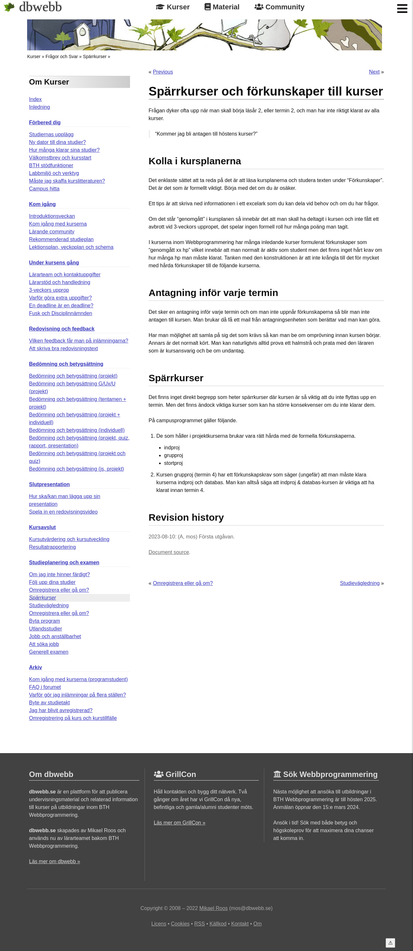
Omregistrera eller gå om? (59, 590)
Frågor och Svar (61, 56)
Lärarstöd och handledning (59, 282)
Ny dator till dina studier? (57, 142)
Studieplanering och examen (64, 562)
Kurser (173, 7)
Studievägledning (49, 605)
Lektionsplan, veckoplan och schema (71, 247)
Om (257, 923)
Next (374, 72)
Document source (169, 552)
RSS (199, 923)
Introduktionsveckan (52, 216)
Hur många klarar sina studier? (64, 150)
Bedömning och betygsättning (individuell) (77, 430)
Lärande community (52, 231)
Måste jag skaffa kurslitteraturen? (67, 181)
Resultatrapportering (52, 547)
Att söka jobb (44, 644)
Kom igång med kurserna (58, 224)
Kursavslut (42, 527)
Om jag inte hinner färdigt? (59, 574)
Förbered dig (45, 122)
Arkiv (35, 667)
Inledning (39, 107)
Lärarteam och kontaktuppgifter (64, 274)
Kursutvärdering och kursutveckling (69, 539)
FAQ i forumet (45, 687)
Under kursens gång (54, 262)
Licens (158, 923)
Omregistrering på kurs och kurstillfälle (73, 718)
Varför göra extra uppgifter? (60, 298)
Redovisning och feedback (62, 329)
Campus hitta (44, 188)
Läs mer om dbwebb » (54, 861)
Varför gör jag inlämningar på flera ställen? (77, 695)
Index (35, 99)
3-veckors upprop (49, 290)
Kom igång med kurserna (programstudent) (78, 679)
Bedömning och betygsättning (66, 364)
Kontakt (239, 923)
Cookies (180, 923)
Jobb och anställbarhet (55, 636)
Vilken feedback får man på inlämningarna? (78, 340)
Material (222, 7)
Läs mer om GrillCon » (180, 822)
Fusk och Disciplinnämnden (60, 313)
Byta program (44, 621)
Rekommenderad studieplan (61, 239)
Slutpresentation (49, 484)
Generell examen (48, 652)
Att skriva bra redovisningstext (63, 348)
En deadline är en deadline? (61, 305)
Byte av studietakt (49, 702)
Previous (163, 72)
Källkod (217, 923)
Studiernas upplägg (51, 134)
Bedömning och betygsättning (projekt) (73, 376)
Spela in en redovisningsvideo (63, 512)
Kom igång (42, 204)
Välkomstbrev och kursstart (60, 157)
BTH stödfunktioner (51, 165)
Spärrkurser (94, 56)
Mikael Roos (213, 908)
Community (280, 7)
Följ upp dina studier (52, 582)
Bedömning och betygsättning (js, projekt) (76, 469)
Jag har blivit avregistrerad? (61, 710)
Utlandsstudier (45, 628)
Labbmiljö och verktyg (54, 173)
